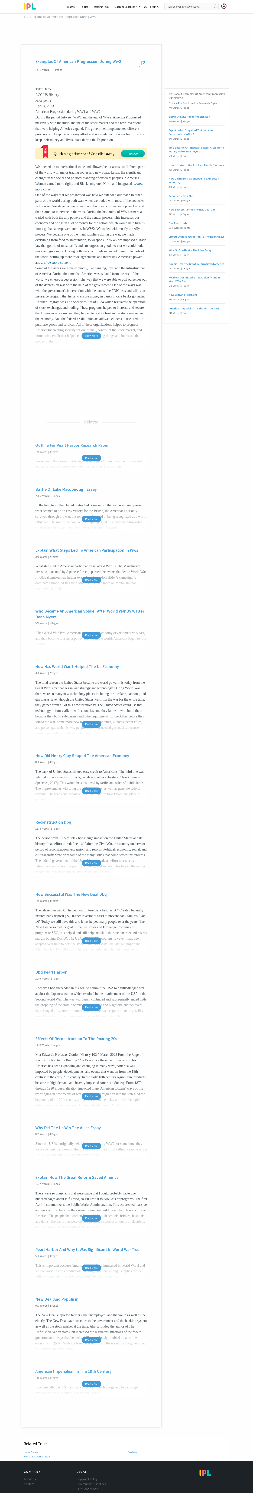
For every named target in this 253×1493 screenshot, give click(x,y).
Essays (72, 6)
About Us (30, 1452)
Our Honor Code (87, 1462)
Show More (91, 308)
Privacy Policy (85, 1467)
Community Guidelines (91, 1457)
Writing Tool (102, 6)
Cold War (132, 1425)
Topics (86, 6)
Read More (91, 431)
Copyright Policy (87, 1452)
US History (150, 6)
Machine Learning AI (127, 6)
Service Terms (86, 1472)
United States (31, 1425)
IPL (26, 16)
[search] (215, 6)
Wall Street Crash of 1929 (36, 1429)
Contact (29, 1457)
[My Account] (225, 6)
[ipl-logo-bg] (31, 5)
